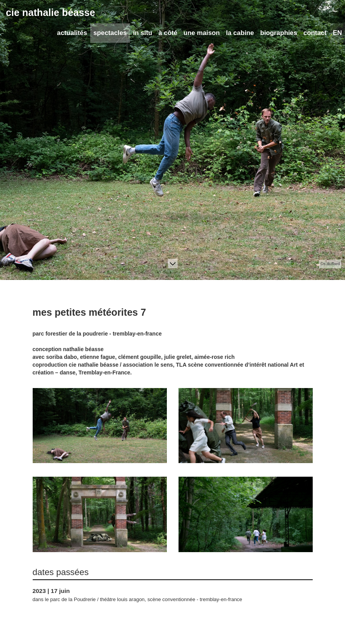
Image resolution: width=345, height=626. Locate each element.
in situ (142, 33)
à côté (167, 33)
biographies (278, 33)
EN (337, 33)
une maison (202, 33)
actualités (72, 33)
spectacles (110, 33)
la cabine (240, 33)
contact (315, 33)
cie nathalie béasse (50, 12)
